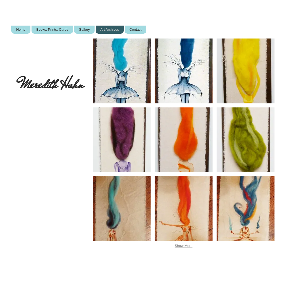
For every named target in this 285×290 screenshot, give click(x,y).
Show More (184, 246)
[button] (122, 71)
